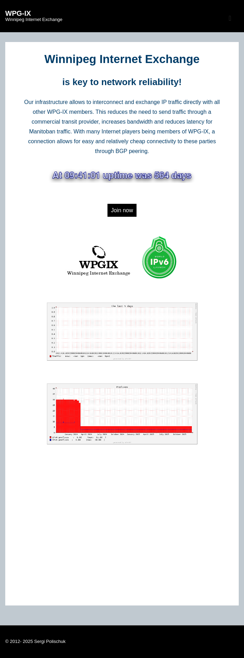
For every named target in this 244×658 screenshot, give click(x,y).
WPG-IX (18, 13)
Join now (122, 210)
